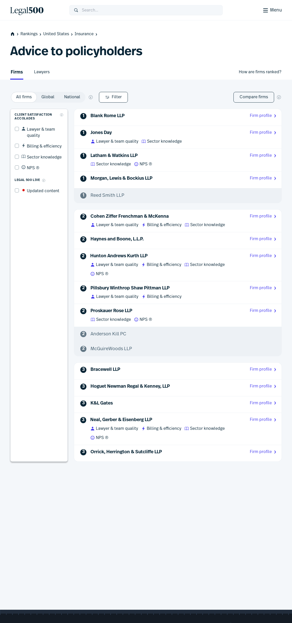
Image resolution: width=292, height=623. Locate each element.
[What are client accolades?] (62, 110)
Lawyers (42, 72)
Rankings (31, 34)
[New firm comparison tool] (279, 97)
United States (58, 34)
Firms (17, 72)
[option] (87, 97)
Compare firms (254, 97)
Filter (24, 97)
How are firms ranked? (260, 72)
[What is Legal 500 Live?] (39, 170)
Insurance (86, 34)
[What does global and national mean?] (154, 97)
